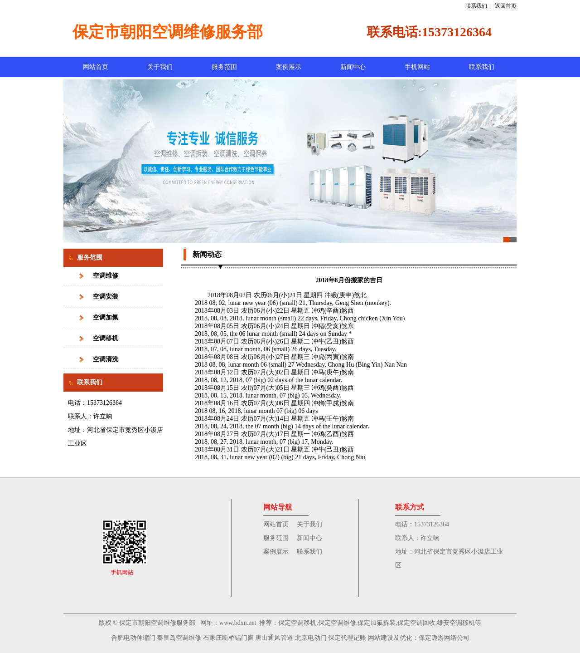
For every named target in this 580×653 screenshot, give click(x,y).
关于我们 (160, 67)
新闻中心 (353, 67)
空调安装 (105, 296)
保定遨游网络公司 (444, 637)
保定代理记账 (347, 637)
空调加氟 (105, 317)
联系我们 (476, 6)
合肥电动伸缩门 (133, 637)
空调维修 (105, 275)
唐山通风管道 (274, 637)
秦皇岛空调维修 (179, 637)
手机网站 (417, 67)
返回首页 (506, 6)
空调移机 (105, 338)
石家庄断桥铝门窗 (228, 637)
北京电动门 (311, 637)
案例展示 (288, 67)
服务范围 (224, 67)
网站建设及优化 (390, 637)
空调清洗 (105, 359)
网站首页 (95, 67)
